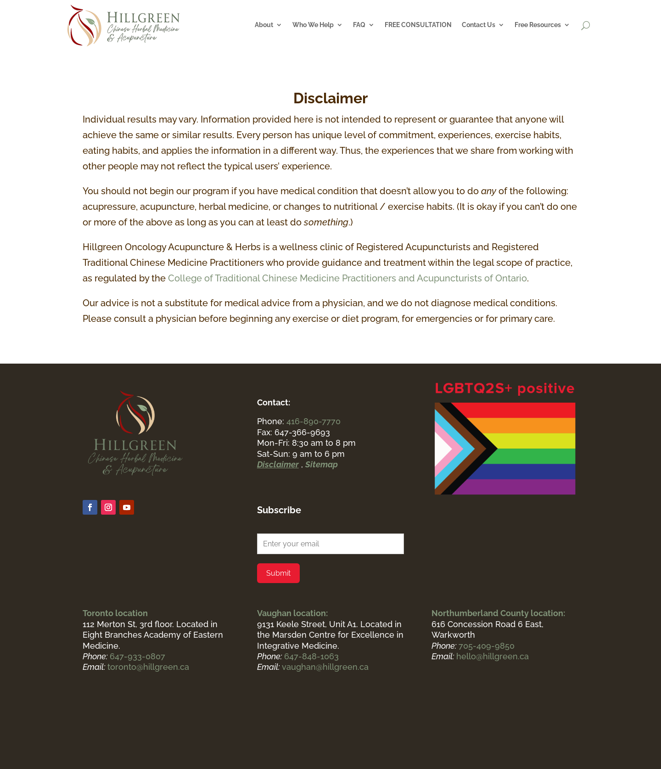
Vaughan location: (292, 613)
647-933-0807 (137, 656)
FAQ (359, 24)
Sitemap (321, 464)
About (264, 24)
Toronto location (115, 613)
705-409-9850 (487, 646)
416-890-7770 (313, 421)
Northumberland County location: (498, 613)
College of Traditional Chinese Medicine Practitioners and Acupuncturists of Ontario (347, 278)
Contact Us (478, 24)
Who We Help (313, 24)
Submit (278, 573)
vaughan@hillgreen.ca (325, 667)
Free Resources (538, 24)
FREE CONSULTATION (418, 24)
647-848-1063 (311, 656)
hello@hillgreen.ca (492, 656)
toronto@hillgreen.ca (148, 667)
